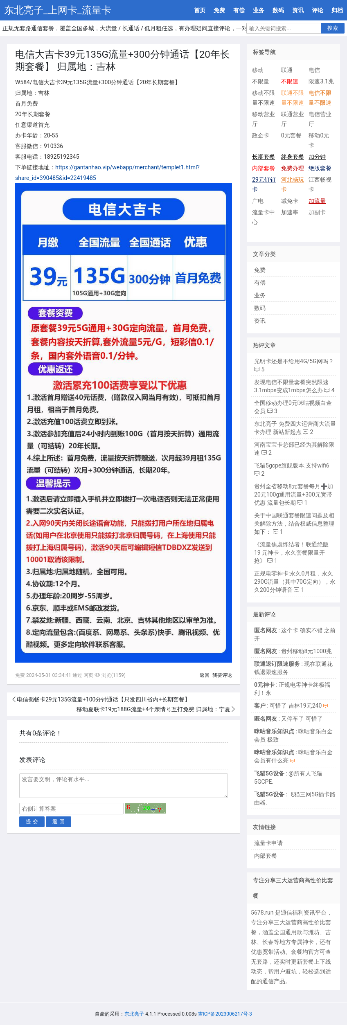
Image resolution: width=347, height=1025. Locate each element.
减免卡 (289, 201)
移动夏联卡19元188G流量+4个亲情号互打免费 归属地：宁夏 (153, 709)
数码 (278, 10)
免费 (219, 10)
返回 (205, 675)
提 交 (32, 821)
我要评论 (222, 675)
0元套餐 (291, 135)
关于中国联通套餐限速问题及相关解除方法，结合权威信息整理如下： (294, 523)
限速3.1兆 (321, 81)
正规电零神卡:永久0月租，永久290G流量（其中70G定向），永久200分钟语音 (294, 581)
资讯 (298, 10)
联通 (287, 70)
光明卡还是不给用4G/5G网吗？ (294, 361)
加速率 (289, 212)
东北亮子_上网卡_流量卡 (57, 10)
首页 (199, 10)
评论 (317, 10)
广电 (258, 201)
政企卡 (260, 135)
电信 (314, 70)
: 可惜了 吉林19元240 (288, 705)
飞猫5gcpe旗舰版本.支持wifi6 (291, 465)
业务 (258, 10)
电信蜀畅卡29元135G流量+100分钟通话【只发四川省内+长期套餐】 (103, 699)
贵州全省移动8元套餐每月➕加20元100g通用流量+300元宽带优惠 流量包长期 (293, 494)
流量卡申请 (268, 843)
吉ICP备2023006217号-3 (225, 1014)
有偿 (239, 10)
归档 (337, 10)
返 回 (58, 821)
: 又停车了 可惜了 (288, 718)
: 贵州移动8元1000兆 (293, 651)
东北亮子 (134, 1014)
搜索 (332, 28)
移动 (258, 70)
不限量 (260, 81)
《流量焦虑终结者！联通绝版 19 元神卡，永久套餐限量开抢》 (291, 552)
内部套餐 (265, 855)
